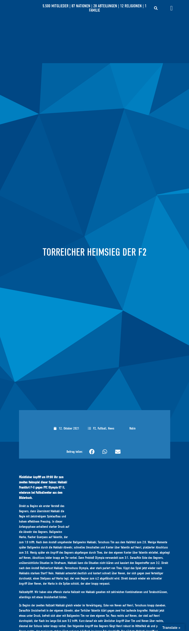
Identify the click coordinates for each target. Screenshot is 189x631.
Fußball (102, 428)
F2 (94, 428)
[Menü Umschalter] (171, 8)
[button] (156, 8)
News (111, 428)
